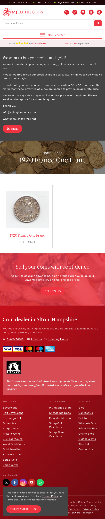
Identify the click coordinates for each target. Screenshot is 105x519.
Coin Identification (61, 418)
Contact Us (85, 413)
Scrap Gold (10, 459)
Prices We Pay (87, 428)
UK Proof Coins (13, 439)
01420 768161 (15, 339)
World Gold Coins (14, 444)
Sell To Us (84, 418)
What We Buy (87, 423)
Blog (81, 407)
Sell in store (71, 43)
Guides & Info (87, 439)
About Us (84, 444)
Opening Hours (58, 339)
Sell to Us (52, 291)
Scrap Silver (10, 465)
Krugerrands (11, 428)
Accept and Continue (23, 509)
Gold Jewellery (12, 449)
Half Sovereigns (13, 413)
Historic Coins (12, 433)
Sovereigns (10, 407)
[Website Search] (98, 23)
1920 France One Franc (27, 235)
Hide (12, 129)
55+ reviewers (39, 43)
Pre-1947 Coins (12, 454)
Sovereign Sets (13, 418)
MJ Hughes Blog (60, 407)
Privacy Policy (90, 509)
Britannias (9, 423)
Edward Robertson (82, 512)
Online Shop (86, 433)
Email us (36, 339)
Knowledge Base (60, 413)
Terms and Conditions (19, 499)
